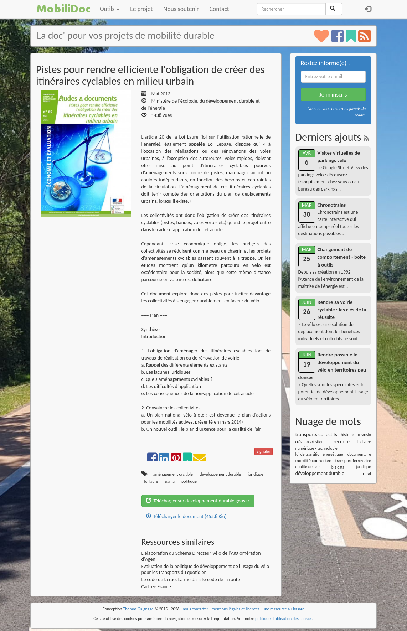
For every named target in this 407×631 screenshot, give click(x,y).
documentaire (359, 454)
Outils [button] (109, 9)
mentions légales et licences (235, 608)
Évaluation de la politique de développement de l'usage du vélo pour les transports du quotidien (205, 569)
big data (338, 467)
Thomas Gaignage (138, 608)
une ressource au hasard (284, 608)
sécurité (342, 442)
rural (367, 473)
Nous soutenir (181, 9)
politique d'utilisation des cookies (284, 618)
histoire (347, 434)
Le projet (141, 9)
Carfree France (156, 587)
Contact (219, 9)
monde (364, 434)
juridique (255, 474)
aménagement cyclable (173, 474)
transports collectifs (316, 434)
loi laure (151, 481)
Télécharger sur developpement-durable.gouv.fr (197, 501)
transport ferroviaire (353, 460)
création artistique (310, 441)
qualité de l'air (307, 466)
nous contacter (195, 608)
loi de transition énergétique (319, 454)
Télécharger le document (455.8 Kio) (186, 516)
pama (170, 481)
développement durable (220, 474)
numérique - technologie (316, 448)
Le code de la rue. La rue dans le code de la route (190, 579)
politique (189, 481)
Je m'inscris (333, 94)
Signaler (264, 451)
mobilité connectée (313, 460)
